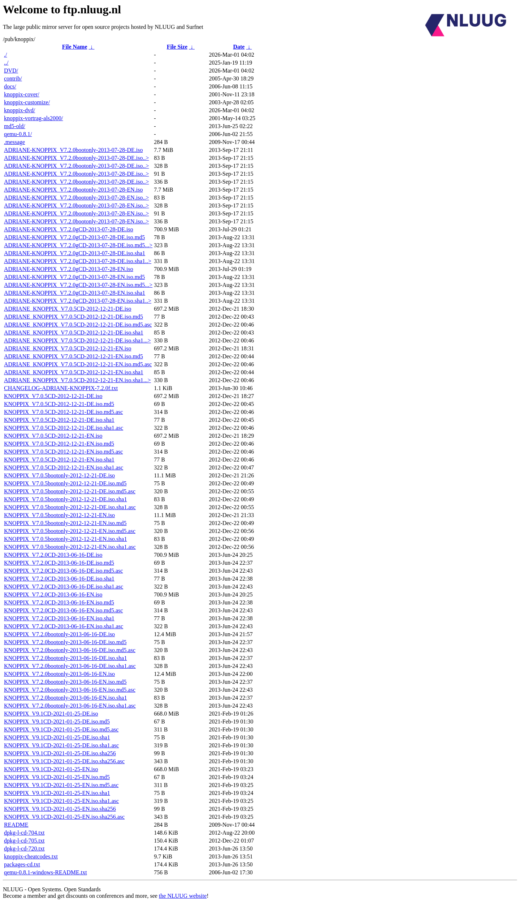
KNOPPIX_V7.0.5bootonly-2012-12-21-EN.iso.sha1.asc (70, 547)
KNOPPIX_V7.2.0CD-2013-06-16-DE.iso (53, 555)
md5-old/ (14, 126)
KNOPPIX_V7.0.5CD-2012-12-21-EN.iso (53, 436)
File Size (177, 47)
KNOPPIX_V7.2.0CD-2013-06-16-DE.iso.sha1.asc (63, 586)
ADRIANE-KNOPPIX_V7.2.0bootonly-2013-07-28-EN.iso (73, 190)
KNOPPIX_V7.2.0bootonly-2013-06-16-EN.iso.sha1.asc (70, 706)
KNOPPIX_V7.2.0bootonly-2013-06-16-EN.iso (59, 674)
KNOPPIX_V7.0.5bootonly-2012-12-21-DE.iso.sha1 (65, 499)
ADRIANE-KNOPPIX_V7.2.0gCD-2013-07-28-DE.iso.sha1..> (77, 261)
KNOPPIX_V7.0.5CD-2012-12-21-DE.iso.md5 (59, 404)
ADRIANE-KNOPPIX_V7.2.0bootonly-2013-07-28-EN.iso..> (76, 197)
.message (14, 142)
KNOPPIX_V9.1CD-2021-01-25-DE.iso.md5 (57, 721)
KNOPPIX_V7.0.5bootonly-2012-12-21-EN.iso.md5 (65, 523)
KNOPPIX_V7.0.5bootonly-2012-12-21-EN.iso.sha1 (65, 539)
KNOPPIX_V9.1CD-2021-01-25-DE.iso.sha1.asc (61, 745)
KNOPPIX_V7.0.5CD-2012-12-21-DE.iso (53, 396)
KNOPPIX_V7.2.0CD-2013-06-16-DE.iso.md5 (59, 563)
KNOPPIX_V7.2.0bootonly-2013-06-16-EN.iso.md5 (65, 682)
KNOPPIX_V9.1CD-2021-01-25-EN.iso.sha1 (57, 793)
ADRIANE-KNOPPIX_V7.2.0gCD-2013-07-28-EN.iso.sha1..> (77, 301)
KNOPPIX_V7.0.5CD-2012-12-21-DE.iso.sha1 (59, 420)
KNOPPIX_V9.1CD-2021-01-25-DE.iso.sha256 (60, 753)
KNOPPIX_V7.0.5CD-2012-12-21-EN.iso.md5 (59, 444)
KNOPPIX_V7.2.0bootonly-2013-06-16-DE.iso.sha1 (65, 658)
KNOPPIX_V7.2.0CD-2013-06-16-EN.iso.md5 (59, 602)
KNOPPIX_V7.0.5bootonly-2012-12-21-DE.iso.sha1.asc (70, 507)
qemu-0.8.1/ (18, 134)
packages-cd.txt (22, 864)
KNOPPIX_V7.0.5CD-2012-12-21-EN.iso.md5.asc (63, 452)
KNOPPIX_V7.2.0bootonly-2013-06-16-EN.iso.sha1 (65, 698)
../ (6, 63)
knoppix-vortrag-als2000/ (33, 118)
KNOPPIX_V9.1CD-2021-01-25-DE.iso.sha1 (57, 737)
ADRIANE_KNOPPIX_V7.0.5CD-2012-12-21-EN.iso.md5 (73, 356)
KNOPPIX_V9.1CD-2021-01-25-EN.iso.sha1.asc (61, 801)
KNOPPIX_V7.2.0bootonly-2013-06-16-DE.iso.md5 (65, 642)
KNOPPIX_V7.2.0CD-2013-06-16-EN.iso (53, 594)
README (16, 825)
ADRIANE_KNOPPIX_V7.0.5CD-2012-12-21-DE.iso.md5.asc (78, 325)
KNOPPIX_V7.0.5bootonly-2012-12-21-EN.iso (59, 515)
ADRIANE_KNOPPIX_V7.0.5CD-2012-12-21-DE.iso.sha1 (73, 332)
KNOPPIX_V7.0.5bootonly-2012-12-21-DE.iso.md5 (65, 483)
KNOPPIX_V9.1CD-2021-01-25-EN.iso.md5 (57, 777)
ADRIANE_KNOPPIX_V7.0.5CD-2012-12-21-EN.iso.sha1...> (77, 380)
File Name (74, 47)
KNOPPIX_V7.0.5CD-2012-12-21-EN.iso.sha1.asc (63, 467)
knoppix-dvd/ (19, 110)
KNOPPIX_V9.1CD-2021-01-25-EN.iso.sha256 (60, 809)
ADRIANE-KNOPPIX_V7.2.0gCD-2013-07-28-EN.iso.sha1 (74, 293)
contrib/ (13, 78)
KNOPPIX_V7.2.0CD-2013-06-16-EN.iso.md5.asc (63, 610)
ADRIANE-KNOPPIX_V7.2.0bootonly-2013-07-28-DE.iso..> (76, 158)
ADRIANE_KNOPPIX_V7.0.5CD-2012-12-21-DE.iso (67, 309)
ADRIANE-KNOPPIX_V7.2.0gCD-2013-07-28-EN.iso (68, 269)
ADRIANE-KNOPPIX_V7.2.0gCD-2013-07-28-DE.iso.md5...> (78, 245)
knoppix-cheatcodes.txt (31, 856)
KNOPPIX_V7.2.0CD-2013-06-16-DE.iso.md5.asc (63, 571)
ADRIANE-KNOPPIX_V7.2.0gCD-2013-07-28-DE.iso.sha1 (74, 253)
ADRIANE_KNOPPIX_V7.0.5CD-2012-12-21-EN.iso (67, 348)
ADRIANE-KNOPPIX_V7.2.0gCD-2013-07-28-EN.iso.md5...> (78, 285)
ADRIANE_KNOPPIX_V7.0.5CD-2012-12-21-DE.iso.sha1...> (77, 340)
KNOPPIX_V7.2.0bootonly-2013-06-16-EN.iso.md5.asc (69, 690)
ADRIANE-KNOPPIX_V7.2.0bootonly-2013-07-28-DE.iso (73, 150)
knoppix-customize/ (27, 102)
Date (238, 47)
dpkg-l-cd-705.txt (24, 841)
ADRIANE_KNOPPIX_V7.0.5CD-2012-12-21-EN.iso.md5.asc (78, 364)
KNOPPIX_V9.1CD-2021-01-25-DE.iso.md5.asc (61, 729)
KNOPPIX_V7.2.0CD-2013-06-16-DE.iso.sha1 (59, 579)
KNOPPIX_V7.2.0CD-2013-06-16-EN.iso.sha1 (59, 618)
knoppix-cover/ (21, 94)
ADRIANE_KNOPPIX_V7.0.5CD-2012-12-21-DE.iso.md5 (73, 317)
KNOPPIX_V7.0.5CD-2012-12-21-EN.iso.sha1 (59, 459)
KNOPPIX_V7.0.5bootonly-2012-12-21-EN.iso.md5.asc (69, 531)
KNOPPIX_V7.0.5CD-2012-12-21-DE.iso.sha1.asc (63, 428)
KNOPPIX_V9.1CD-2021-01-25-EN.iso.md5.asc (61, 785)
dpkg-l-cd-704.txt (24, 833)
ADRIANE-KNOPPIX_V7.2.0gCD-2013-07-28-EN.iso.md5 (74, 277)
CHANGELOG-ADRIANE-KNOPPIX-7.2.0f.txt (61, 388)
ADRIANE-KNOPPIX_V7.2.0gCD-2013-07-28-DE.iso (68, 229)
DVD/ (11, 70)
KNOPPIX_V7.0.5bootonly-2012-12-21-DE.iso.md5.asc (69, 491)
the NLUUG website (183, 896)
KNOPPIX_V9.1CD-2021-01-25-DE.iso (51, 714)
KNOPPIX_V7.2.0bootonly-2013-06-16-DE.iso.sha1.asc (70, 666)
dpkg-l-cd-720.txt (24, 848)
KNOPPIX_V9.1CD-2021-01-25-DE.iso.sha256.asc (64, 761)
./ (5, 55)
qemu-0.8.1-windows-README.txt (45, 872)
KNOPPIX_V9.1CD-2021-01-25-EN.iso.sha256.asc (64, 817)
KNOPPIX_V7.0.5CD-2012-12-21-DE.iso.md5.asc (63, 412)
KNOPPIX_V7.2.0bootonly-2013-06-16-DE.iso (59, 634)
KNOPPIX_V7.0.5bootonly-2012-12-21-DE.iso (59, 475)
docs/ (10, 86)
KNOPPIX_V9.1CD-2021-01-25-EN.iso (51, 769)
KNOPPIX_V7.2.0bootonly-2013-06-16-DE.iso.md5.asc (69, 650)
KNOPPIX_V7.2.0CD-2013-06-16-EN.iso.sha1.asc (63, 626)
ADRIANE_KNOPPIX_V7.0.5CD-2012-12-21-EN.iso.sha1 (73, 372)
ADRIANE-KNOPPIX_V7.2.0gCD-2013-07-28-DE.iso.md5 (74, 237)
